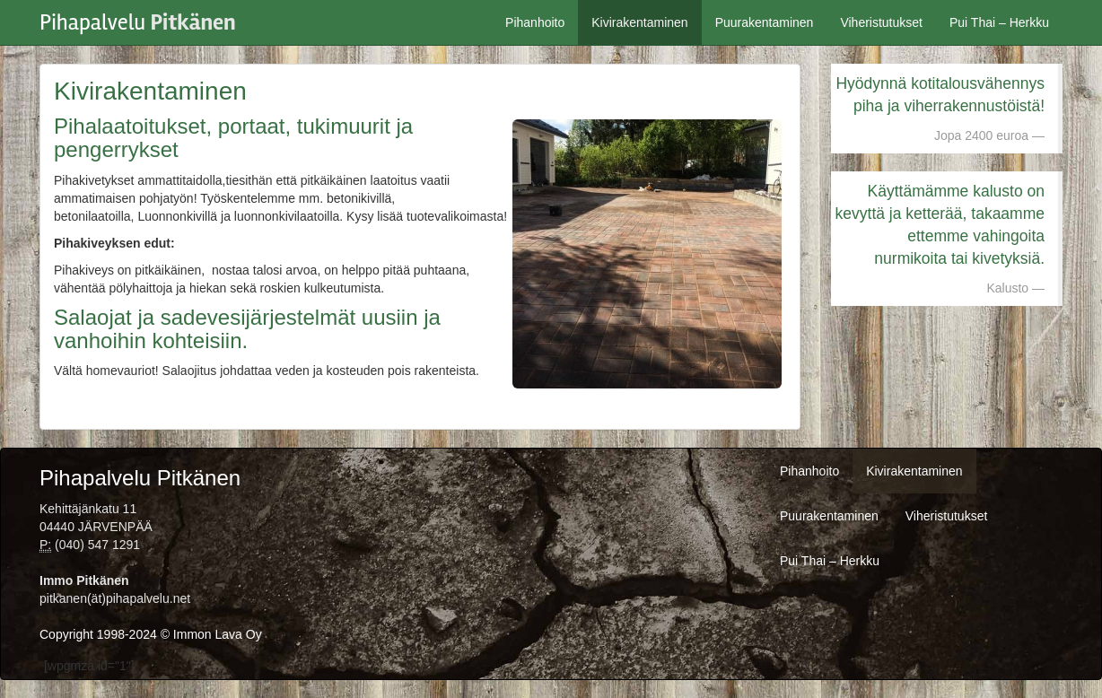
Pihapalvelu (137, 18)
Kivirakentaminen (639, 22)
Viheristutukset (881, 22)
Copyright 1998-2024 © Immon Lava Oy (150, 634)
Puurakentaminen (764, 22)
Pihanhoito (534, 22)
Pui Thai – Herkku (999, 22)
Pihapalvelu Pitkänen (140, 478)
